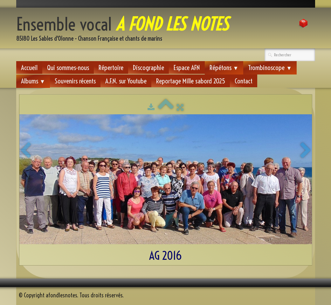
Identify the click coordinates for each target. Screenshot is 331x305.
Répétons (224, 67)
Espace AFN (187, 67)
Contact (243, 81)
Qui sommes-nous (68, 67)
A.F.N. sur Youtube (126, 81)
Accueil (29, 67)
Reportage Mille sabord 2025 (190, 81)
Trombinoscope (270, 67)
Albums (33, 81)
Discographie (148, 67)
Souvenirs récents (75, 81)
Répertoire (111, 67)
